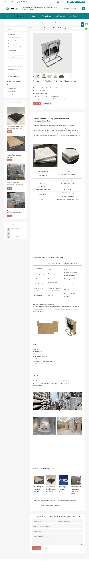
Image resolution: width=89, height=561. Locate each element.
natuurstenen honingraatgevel (48, 500)
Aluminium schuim (12, 91)
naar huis (9, 22)
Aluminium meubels (12, 84)
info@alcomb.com (11, 1)
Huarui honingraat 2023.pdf (47, 468)
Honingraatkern (11, 34)
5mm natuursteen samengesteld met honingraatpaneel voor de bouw (15, 127)
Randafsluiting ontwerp (13, 69)
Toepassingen (46, 16)
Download (47, 103)
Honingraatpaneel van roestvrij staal (15, 66)
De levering (36, 90)
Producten (20, 16)
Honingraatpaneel (11, 50)
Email (37, 103)
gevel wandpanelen (45, 502)
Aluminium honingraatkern (14, 37)
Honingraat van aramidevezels (14, 46)
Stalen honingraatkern (13, 40)
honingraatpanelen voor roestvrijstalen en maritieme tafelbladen (14, 155)
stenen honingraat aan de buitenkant (61, 502)
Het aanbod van (37, 93)
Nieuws (33, 16)
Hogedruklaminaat (11, 88)
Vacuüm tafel (10, 95)
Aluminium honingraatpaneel (14, 54)
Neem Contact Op (59, 16)
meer (9, 131)
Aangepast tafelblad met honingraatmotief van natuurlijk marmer (15, 184)
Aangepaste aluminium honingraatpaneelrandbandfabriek (15, 211)
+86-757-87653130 (15, 236)
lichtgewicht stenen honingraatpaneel (67, 500)
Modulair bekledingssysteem (14, 81)
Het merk (35, 85)
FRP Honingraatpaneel (13, 57)
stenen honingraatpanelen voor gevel (50, 505)
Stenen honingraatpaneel (27, 22)
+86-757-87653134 (23, 1)
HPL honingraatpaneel (13, 63)
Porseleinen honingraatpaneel (14, 60)
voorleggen (37, 548)
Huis (7, 16)
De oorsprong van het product (41, 87)
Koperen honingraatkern (13, 43)
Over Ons (73, 16)
